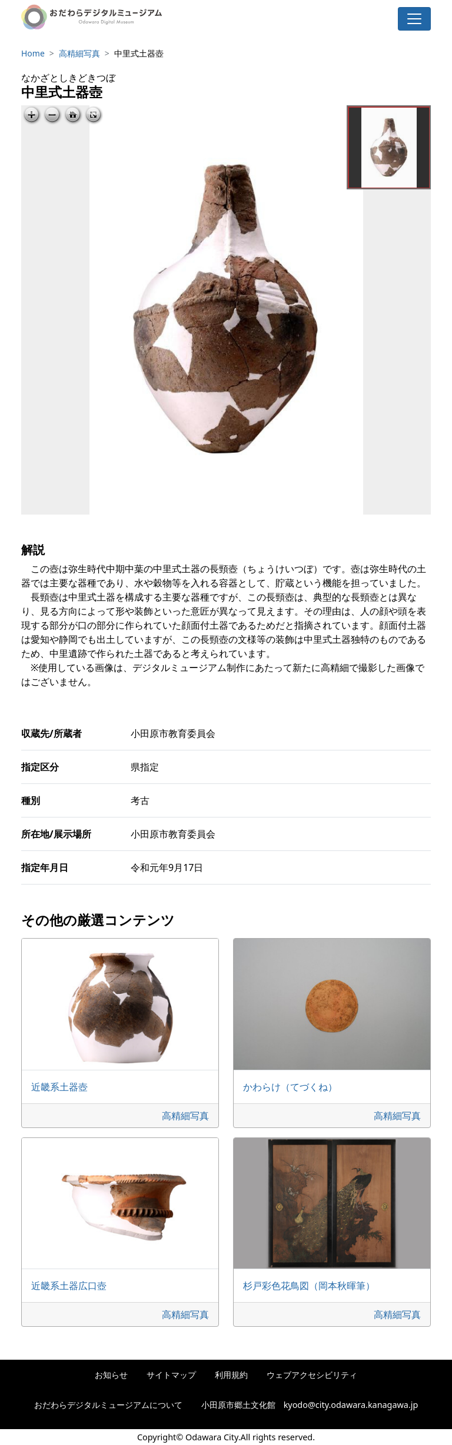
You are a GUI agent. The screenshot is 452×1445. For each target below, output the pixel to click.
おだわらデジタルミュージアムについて (108, 1404)
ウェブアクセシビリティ (312, 1374)
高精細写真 (79, 53)
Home (33, 53)
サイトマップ (171, 1374)
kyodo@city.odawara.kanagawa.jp (351, 1404)
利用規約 (231, 1374)
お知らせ (111, 1374)
